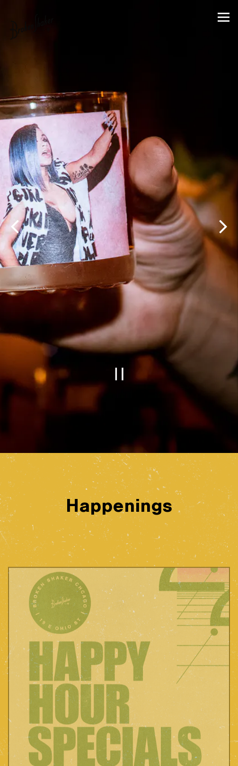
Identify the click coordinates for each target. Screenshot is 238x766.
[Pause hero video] (119, 350)
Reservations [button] (119, 756)
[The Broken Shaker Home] (31, 26)
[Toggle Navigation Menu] (223, 17)
